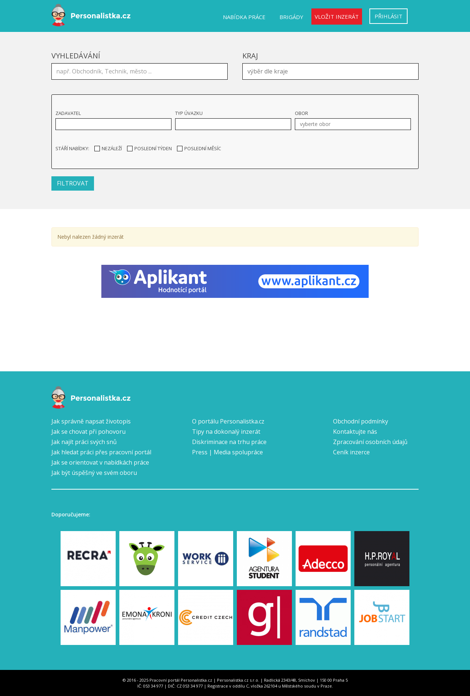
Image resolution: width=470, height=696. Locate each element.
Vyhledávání (75, 56)
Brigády (291, 17)
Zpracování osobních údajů (370, 442)
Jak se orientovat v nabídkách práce (100, 462)
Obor (301, 113)
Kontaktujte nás (355, 432)
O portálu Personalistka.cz (228, 421)
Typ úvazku (189, 113)
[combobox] (330, 71)
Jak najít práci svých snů (84, 442)
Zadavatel (68, 113)
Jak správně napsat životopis (91, 421)
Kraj (250, 56)
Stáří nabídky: (72, 148)
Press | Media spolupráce (227, 452)
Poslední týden (149, 148)
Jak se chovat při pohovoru (88, 432)
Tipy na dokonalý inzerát (226, 432)
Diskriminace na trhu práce (229, 442)
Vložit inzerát (337, 16)
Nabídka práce (244, 17)
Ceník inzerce (351, 452)
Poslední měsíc (199, 148)
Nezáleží (108, 148)
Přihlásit (388, 16)
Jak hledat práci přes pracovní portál (101, 452)
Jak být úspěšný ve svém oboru (94, 473)
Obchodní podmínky (360, 421)
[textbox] (332, 70)
